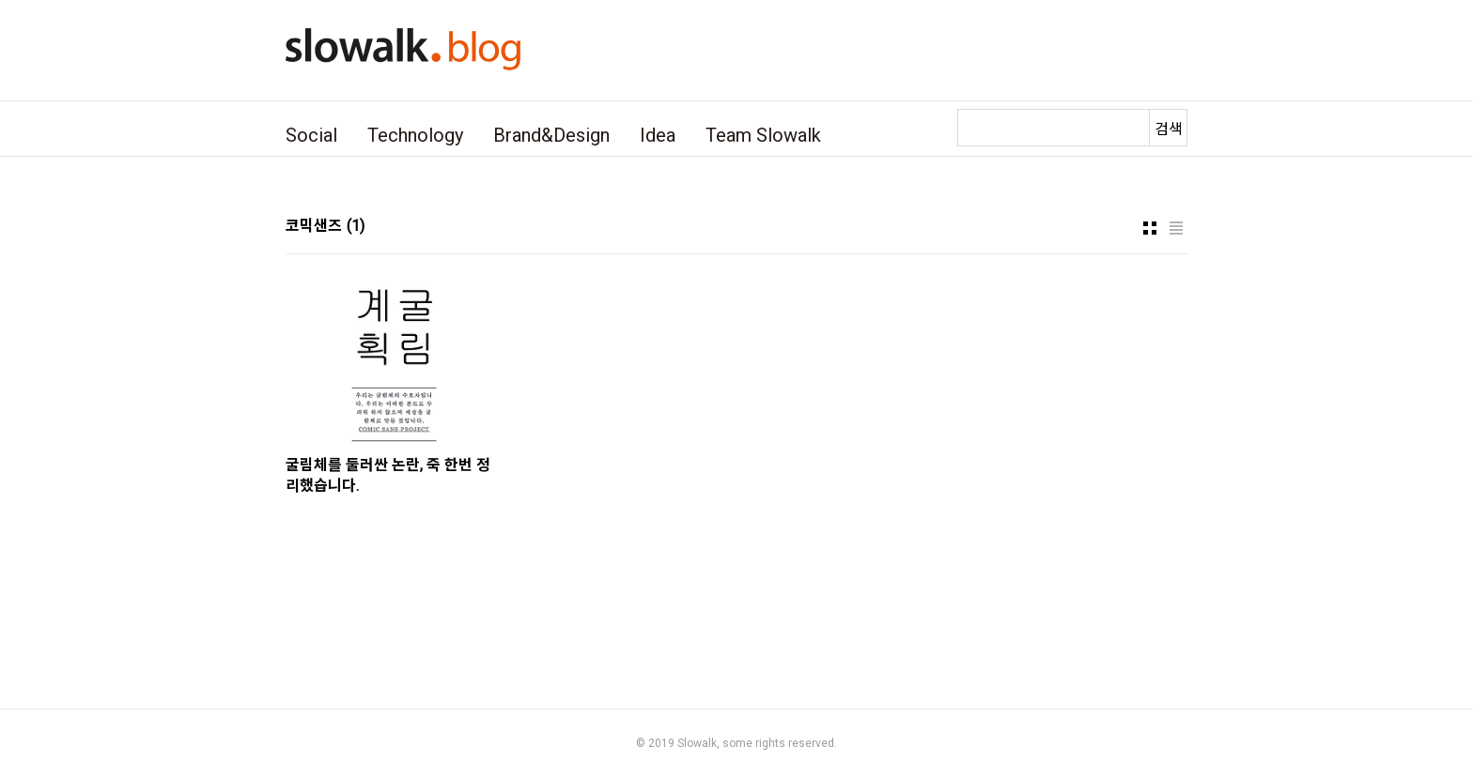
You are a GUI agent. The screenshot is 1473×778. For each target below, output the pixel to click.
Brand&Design (551, 135)
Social (311, 135)
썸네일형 (1150, 228)
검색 (1169, 129)
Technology (415, 135)
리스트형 (1176, 228)
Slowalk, (698, 743)
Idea (657, 135)
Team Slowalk (763, 135)
